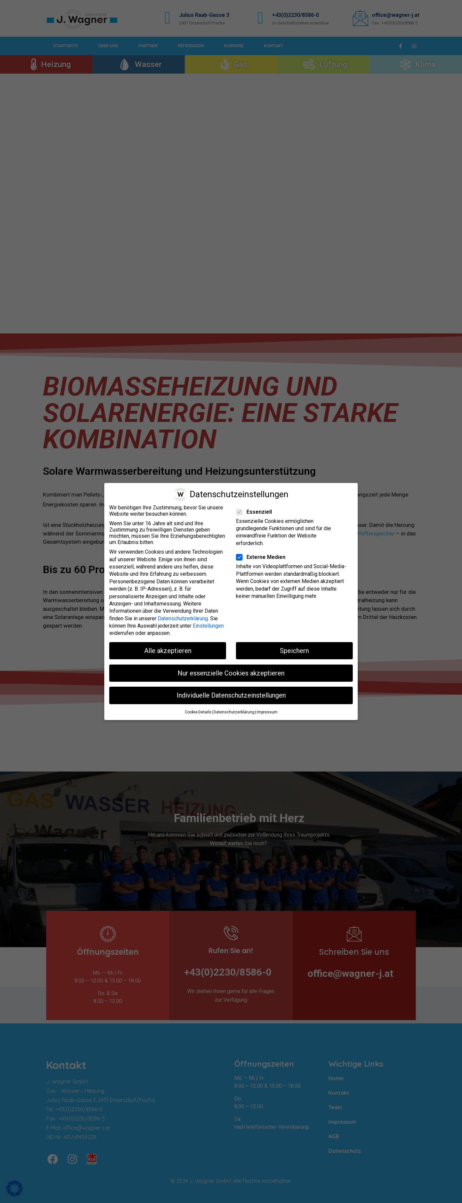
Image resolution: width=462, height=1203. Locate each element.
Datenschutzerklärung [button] (234, 712)
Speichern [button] (294, 651)
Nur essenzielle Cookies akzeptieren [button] (231, 673)
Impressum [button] (267, 712)
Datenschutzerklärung (183, 618)
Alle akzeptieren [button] (167, 651)
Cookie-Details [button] (198, 712)
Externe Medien (263, 557)
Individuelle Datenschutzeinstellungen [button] (231, 695)
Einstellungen (208, 626)
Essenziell (256, 511)
